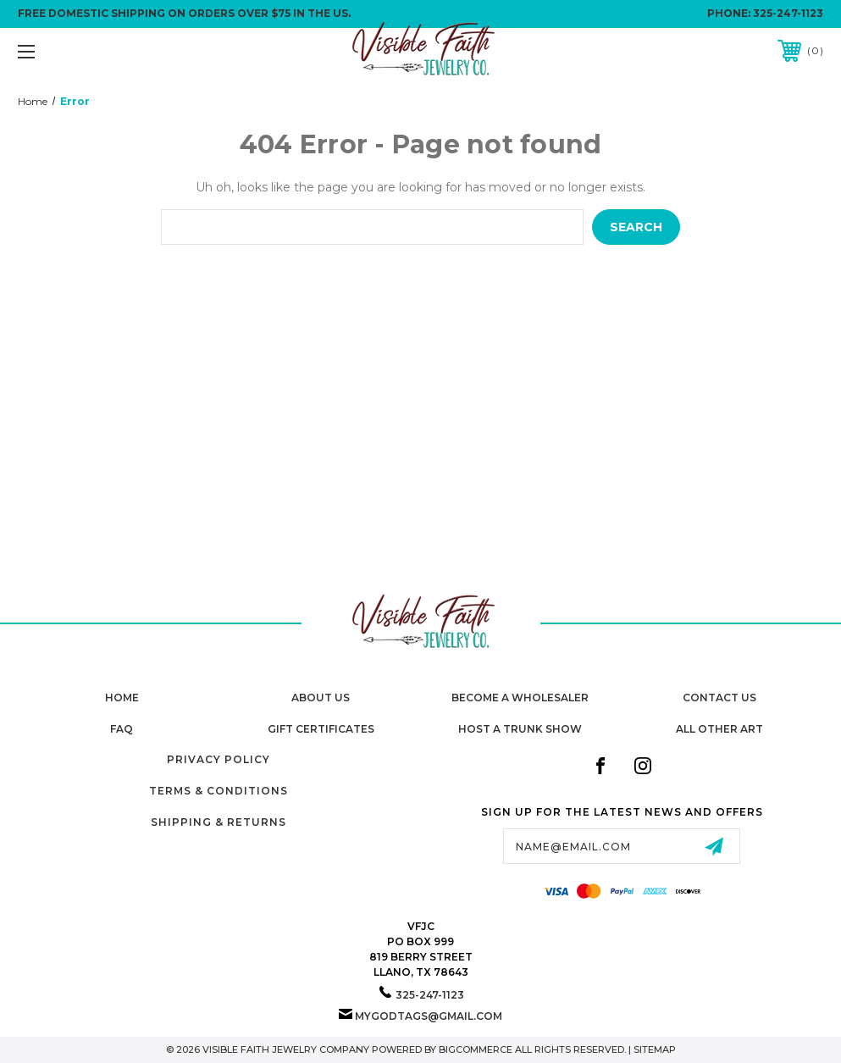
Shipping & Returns (218, 822)
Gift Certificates (321, 729)
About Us (320, 697)
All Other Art (719, 729)
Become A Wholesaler (520, 697)
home (122, 697)
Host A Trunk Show (520, 729)
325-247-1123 (788, 13)
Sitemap (655, 1049)
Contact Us (719, 697)
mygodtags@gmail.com (428, 1016)
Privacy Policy (218, 759)
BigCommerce (475, 1049)
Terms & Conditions (218, 790)
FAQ (121, 729)
